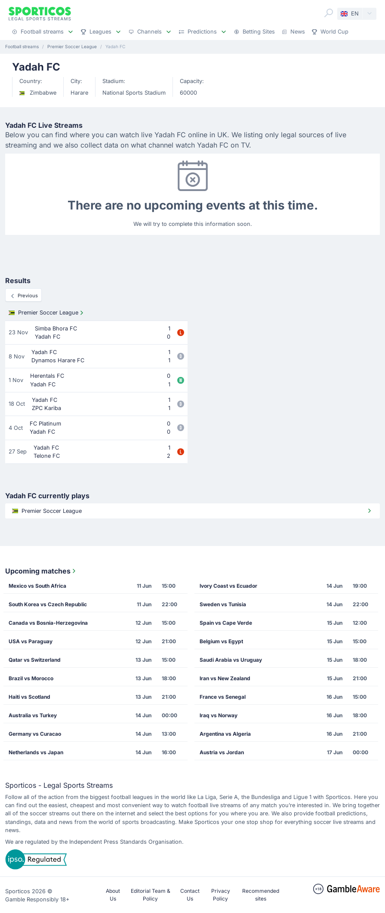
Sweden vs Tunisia (223, 604)
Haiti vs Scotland (29, 697)
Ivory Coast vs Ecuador (228, 586)
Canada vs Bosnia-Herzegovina (48, 623)
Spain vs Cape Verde (226, 623)
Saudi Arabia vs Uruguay (231, 660)
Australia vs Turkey (33, 715)
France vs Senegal (223, 697)
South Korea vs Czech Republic (48, 604)
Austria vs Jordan (222, 752)
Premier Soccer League (47, 312)
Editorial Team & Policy (150, 895)
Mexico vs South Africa (37, 586)
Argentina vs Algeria (225, 734)
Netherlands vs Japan (36, 752)
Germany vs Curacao (35, 734)
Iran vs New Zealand (225, 678)
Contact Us (190, 895)
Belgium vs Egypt (221, 641)
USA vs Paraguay (30, 641)
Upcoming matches (41, 571)
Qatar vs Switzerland (35, 660)
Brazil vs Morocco (31, 678)
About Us (113, 895)
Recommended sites (260, 895)
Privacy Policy (220, 895)
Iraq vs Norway (218, 715)
